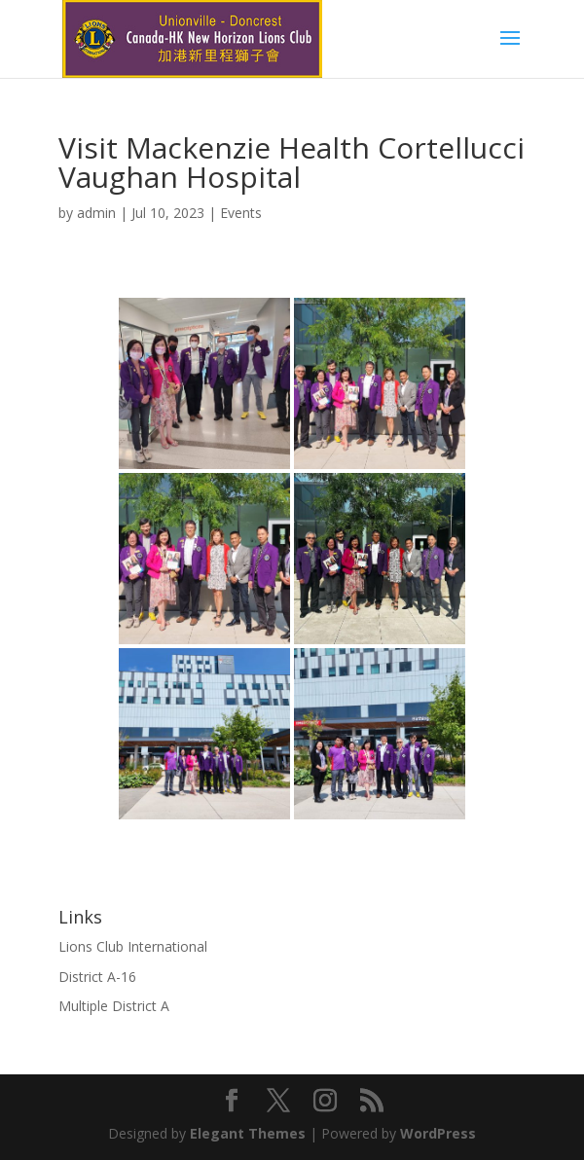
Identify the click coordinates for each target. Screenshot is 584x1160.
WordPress (438, 1133)
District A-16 (97, 976)
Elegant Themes (248, 1133)
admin (96, 212)
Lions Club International (132, 946)
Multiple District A (113, 1006)
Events (241, 212)
